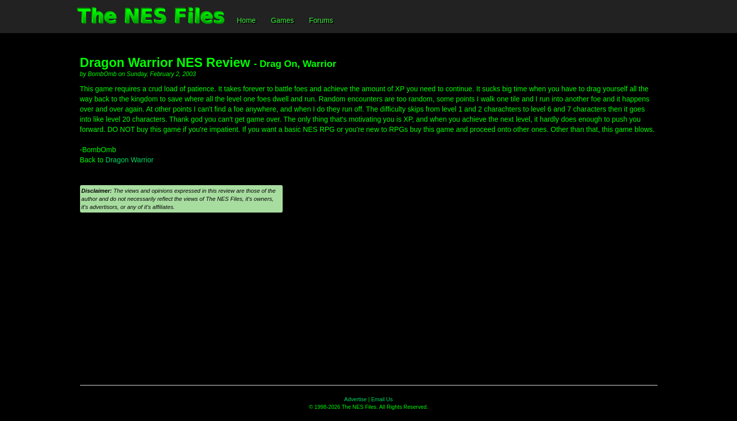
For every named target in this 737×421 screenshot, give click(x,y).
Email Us (382, 399)
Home (246, 20)
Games (282, 20)
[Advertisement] (368, 304)
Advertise (355, 399)
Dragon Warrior (129, 160)
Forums (321, 20)
